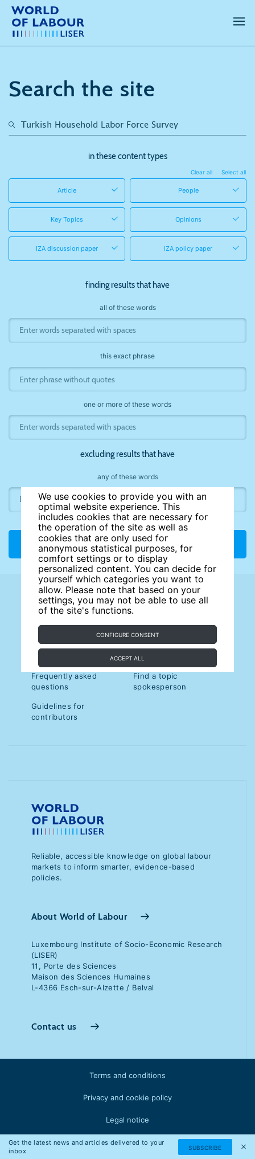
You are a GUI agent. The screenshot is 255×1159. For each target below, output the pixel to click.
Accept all (127, 658)
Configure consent (127, 634)
